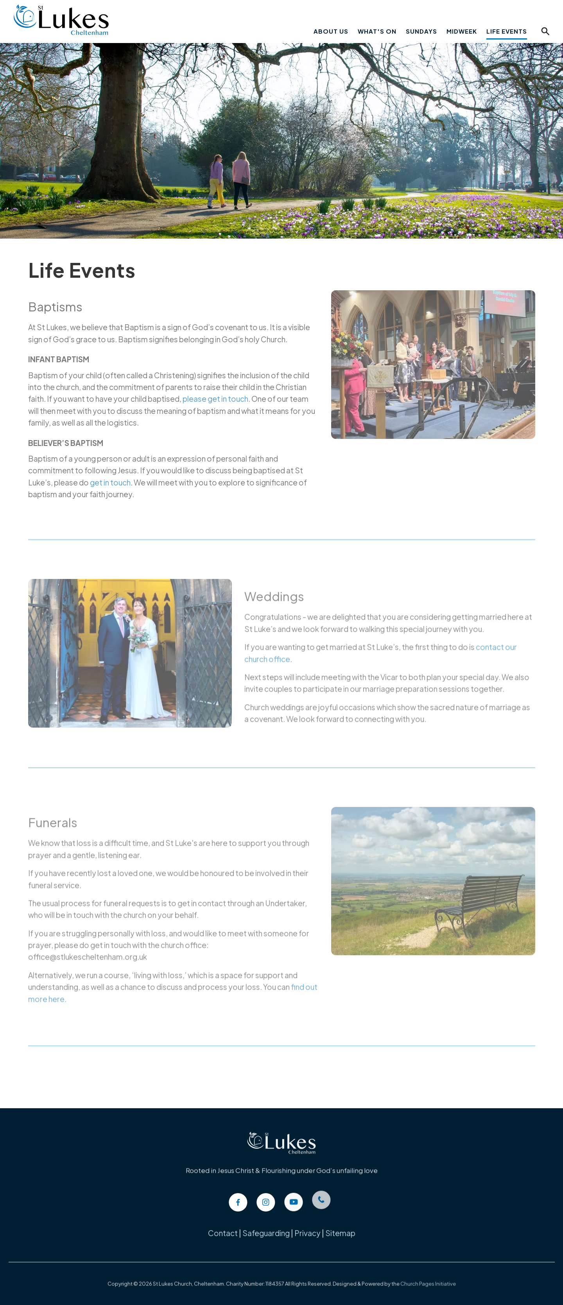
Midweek (461, 31)
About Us (331, 31)
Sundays (421, 31)
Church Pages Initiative (428, 1277)
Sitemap (340, 1228)
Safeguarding (266, 1228)
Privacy (307, 1228)
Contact (223, 1228)
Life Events (506, 31)
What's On (377, 31)
